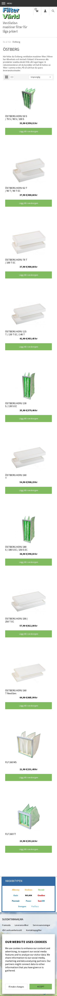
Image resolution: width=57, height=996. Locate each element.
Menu (7, 3)
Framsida (6, 925)
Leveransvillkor (22, 925)
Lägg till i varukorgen (28, 131)
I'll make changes (16, 986)
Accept (40, 986)
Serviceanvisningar (41, 925)
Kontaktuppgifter (34, 930)
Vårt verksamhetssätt (12, 930)
